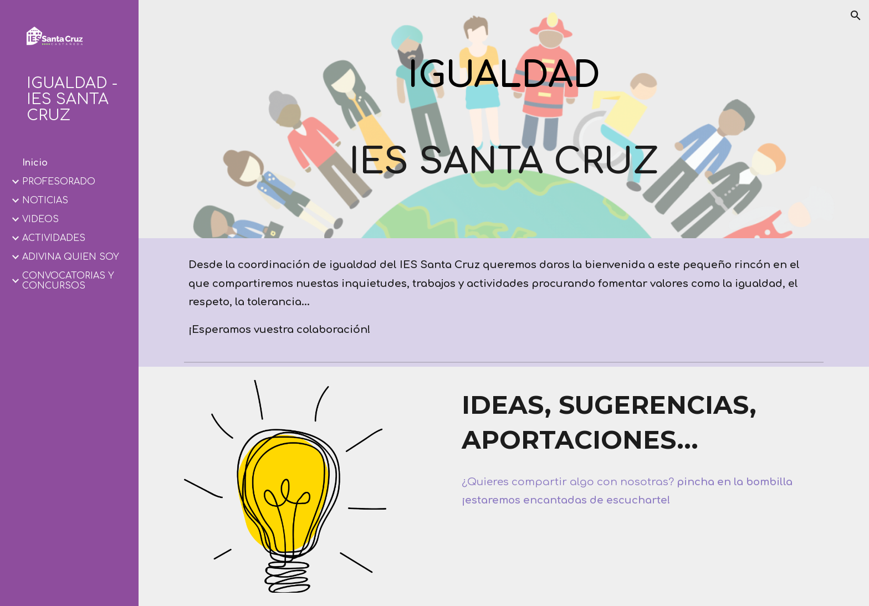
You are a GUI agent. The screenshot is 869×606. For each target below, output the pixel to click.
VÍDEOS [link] (40, 219)
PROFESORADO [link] (58, 182)
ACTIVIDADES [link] (53, 238)
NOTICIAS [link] (45, 201)
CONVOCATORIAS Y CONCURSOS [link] (68, 281)
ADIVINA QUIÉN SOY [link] (70, 257)
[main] (504, 87)
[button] (855, 15)
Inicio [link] (35, 163)
